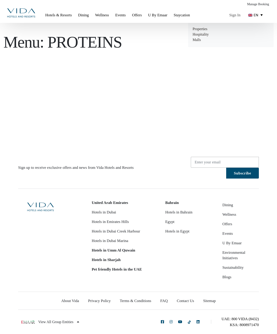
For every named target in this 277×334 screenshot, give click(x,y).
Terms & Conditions (135, 301)
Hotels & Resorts (58, 15)
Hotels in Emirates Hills (110, 222)
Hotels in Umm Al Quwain (113, 250)
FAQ (164, 301)
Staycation (182, 15)
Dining (83, 15)
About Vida (70, 301)
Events (120, 15)
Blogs (226, 277)
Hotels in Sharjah (106, 260)
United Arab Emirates (110, 203)
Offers (137, 15)
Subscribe (242, 173)
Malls (197, 40)
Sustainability (233, 267)
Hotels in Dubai (104, 212)
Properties (200, 29)
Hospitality (201, 34)
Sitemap (209, 301)
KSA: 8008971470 (244, 325)
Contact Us (185, 301)
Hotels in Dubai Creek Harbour (116, 231)
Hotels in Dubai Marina (110, 241)
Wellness (102, 15)
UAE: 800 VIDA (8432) (240, 319)
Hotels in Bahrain (178, 212)
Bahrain (172, 203)
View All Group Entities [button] (58, 322)
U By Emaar (157, 15)
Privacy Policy (99, 301)
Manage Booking (258, 4)
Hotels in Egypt (177, 231)
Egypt (169, 222)
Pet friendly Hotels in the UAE (117, 269)
